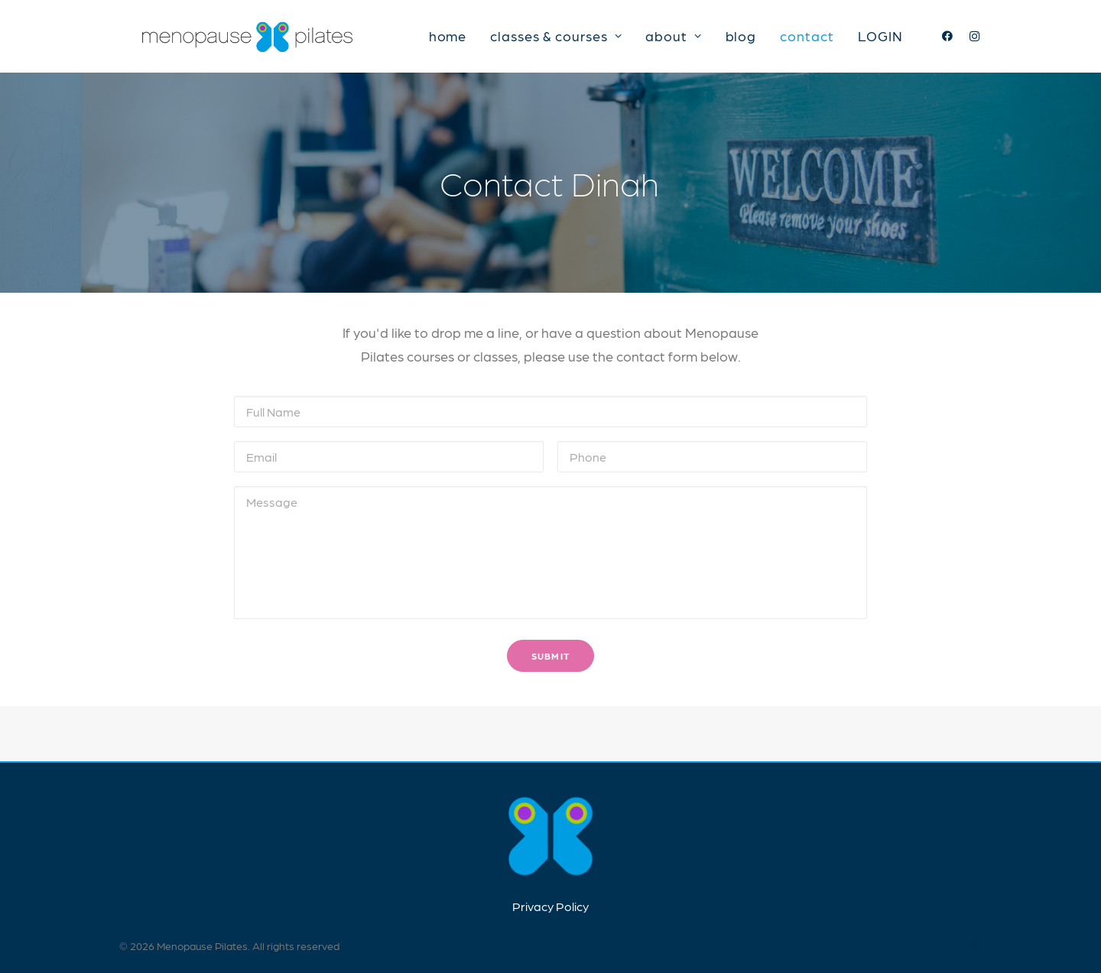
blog (741, 39)
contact (806, 39)
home (448, 39)
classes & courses (556, 39)
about (673, 39)
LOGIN (881, 39)
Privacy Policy (550, 906)
